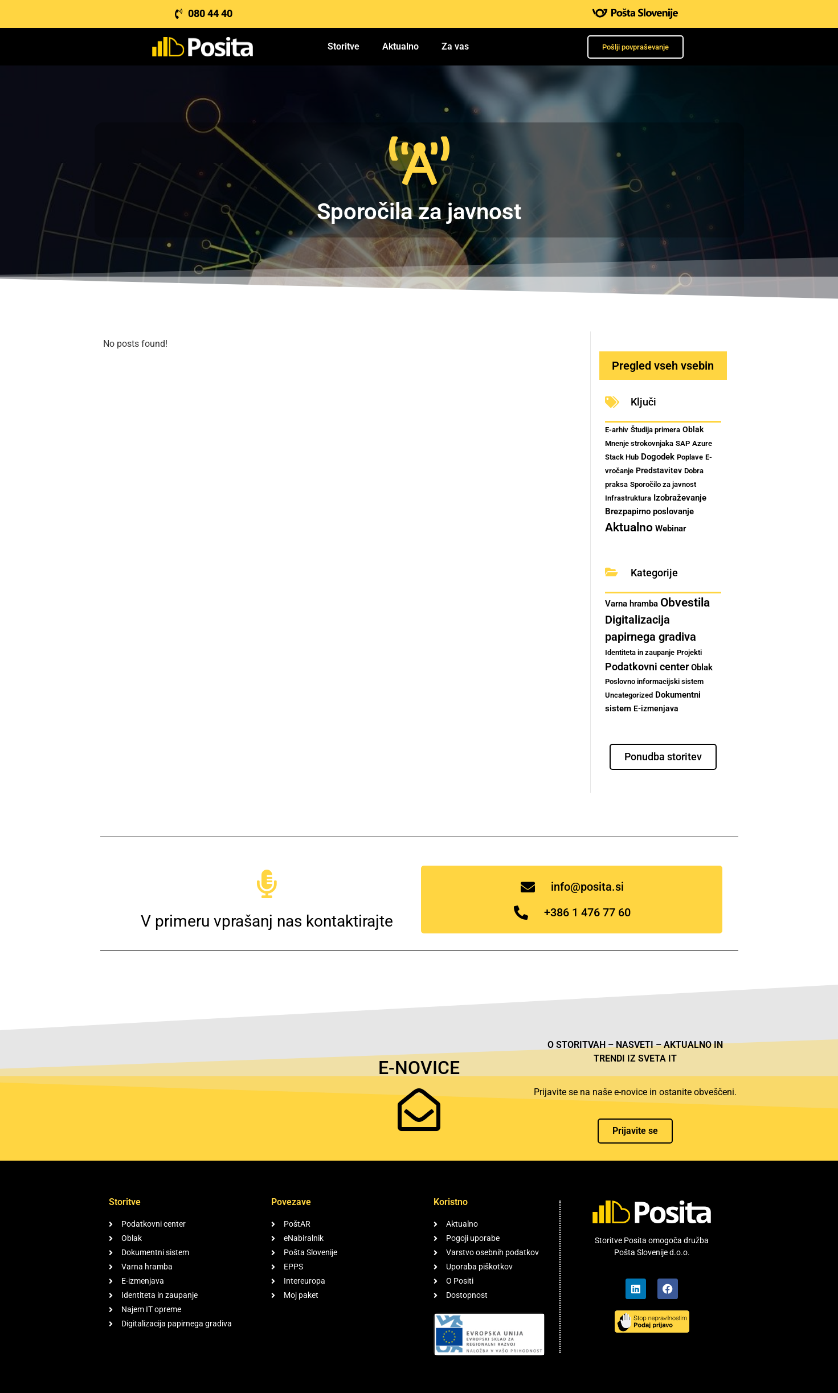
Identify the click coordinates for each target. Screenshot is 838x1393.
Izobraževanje (679, 498)
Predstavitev (659, 470)
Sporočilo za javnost (663, 484)
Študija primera (655, 429)
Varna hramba (631, 604)
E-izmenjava (655, 708)
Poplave (690, 457)
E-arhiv (616, 429)
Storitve (343, 46)
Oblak (693, 429)
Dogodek (658, 457)
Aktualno (400, 46)
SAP (683, 443)
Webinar (670, 528)
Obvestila (685, 602)
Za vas (455, 46)
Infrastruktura (628, 498)
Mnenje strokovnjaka (639, 443)
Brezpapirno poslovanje (649, 511)
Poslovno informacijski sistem (654, 681)
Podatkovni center (647, 667)
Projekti (689, 652)
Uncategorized (629, 695)
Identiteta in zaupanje (640, 652)
